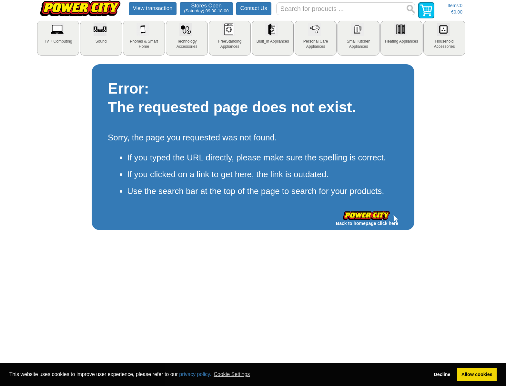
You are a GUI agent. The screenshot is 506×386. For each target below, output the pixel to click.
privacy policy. (195, 374)
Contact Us (253, 8)
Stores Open (206, 8)
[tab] (58, 38)
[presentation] (58, 38)
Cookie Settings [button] (232, 374)
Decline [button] (442, 374)
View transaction (153, 8)
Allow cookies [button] (476, 374)
